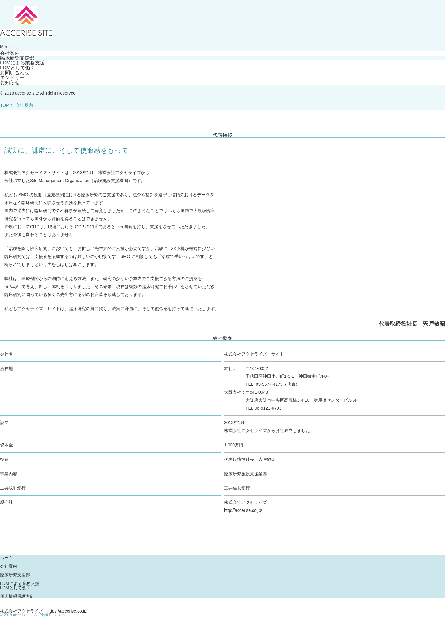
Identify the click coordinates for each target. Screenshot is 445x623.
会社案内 (10, 53)
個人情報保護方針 (17, 596)
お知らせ (10, 82)
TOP (4, 105)
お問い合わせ (14, 72)
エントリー (12, 77)
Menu (5, 46)
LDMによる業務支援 (22, 62)
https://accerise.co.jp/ (67, 611)
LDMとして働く (17, 67)
